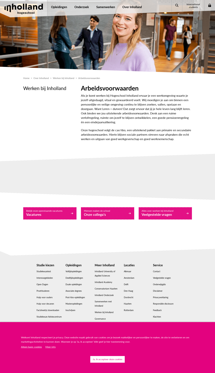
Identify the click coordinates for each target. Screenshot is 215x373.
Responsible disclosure (163, 303)
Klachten (157, 316)
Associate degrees (74, 291)
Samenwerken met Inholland (103, 303)
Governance (100, 319)
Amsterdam (129, 278)
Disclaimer (157, 291)
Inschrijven (70, 310)
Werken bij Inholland (104, 312)
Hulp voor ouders (45, 297)
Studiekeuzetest (44, 271)
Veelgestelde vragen (162, 278)
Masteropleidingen (74, 303)
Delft (126, 284)
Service (158, 265)
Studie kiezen (45, 265)
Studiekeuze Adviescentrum (49, 316)
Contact (156, 271)
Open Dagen (42, 284)
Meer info (50, 346)
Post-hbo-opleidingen (75, 297)
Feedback (157, 310)
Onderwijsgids (159, 284)
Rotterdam (129, 310)
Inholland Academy (103, 282)
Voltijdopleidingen (74, 271)
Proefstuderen (43, 291)
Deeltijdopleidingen (74, 278)
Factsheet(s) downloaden (48, 310)
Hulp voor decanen (45, 303)
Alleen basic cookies (31, 346)
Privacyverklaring (160, 297)
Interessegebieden (45, 278)
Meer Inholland (105, 265)
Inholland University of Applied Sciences (105, 273)
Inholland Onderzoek (104, 295)
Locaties (129, 265)
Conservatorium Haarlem (106, 288)
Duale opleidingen (74, 284)
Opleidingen (74, 265)
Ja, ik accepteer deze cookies (107, 359)
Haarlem (128, 303)
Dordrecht (128, 297)
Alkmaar (127, 271)
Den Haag (128, 291)
